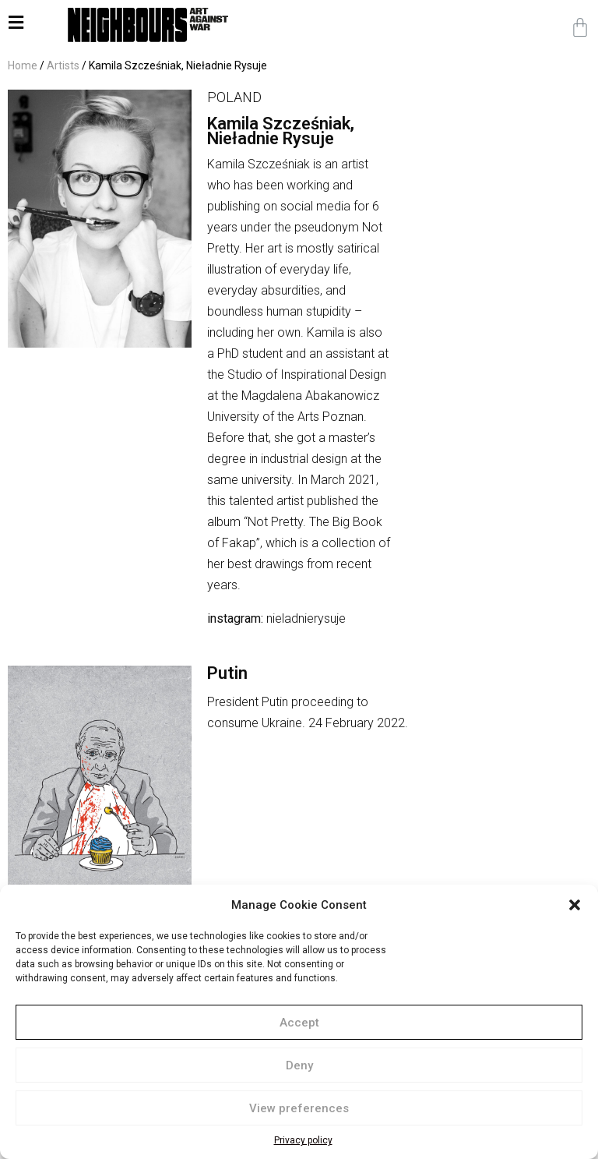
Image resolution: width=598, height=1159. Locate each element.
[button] (574, 905)
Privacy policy (303, 1140)
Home (22, 65)
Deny (299, 1065)
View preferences (299, 1108)
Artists (63, 65)
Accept (299, 1023)
